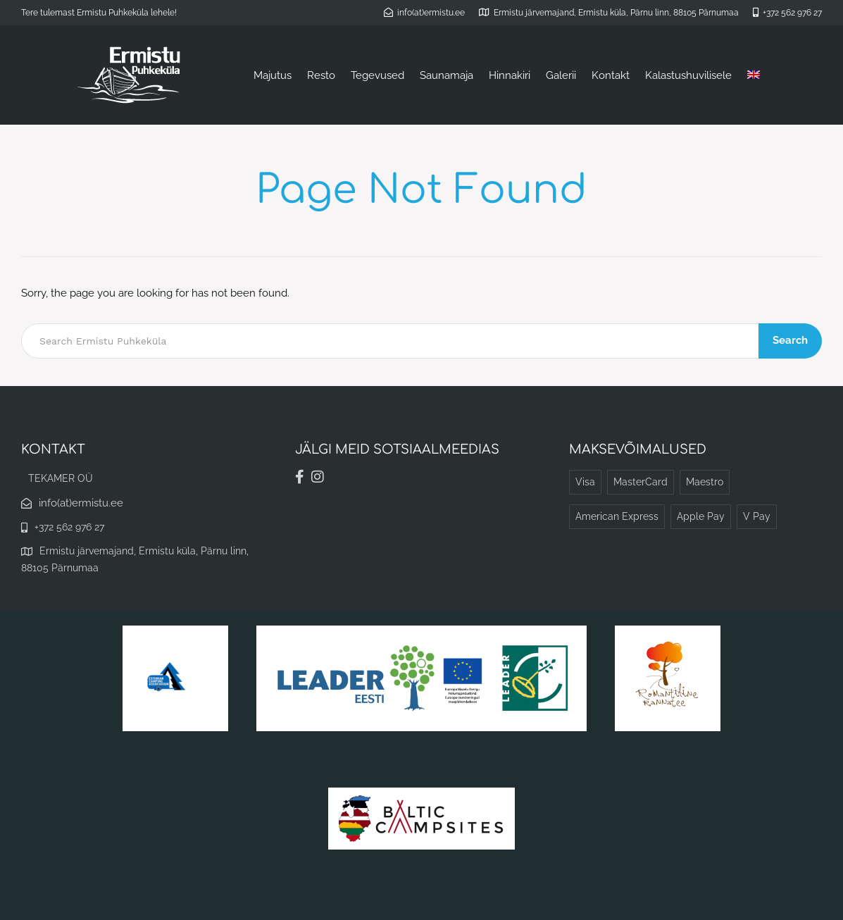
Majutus (273, 75)
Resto (321, 75)
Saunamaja (446, 75)
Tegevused (377, 75)
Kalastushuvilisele (688, 75)
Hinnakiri (509, 75)
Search (790, 340)
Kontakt (611, 75)
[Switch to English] (753, 75)
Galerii (561, 75)
